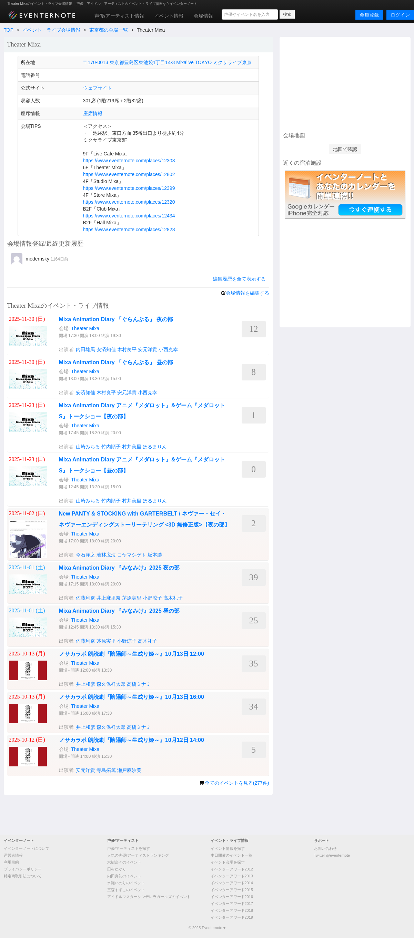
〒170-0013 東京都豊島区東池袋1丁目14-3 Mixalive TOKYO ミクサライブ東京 (167, 62)
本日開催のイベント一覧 (231, 855)
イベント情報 (168, 16)
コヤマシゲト (131, 555)
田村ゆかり (116, 869)
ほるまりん (155, 446)
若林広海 (106, 555)
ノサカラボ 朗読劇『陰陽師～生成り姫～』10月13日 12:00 (131, 654)
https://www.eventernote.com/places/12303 (129, 160)
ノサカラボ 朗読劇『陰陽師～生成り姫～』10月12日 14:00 (131, 740)
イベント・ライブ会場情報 (51, 30)
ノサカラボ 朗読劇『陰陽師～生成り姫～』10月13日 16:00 (131, 697)
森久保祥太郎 (111, 684)
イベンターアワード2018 (232, 910)
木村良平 (127, 349)
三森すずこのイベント (126, 890)
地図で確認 (345, 149)
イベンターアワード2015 (232, 890)
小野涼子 (152, 598)
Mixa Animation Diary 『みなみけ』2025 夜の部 (119, 568)
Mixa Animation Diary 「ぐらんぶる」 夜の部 (116, 319)
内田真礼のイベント (124, 876)
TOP (8, 30)
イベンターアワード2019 (232, 917)
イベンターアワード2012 (232, 869)
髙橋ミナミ (139, 684)
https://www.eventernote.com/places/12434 (129, 215)
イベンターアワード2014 (232, 883)
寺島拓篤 (106, 770)
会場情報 (203, 16)
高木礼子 (173, 598)
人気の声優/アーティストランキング (138, 855)
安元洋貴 (147, 349)
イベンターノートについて (26, 848)
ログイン (400, 15)
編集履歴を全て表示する (239, 279)
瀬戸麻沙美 (129, 770)
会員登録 (369, 15)
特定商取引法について (23, 876)
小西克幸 (168, 349)
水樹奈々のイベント (124, 862)
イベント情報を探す (228, 848)
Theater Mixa (85, 328)
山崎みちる (88, 446)
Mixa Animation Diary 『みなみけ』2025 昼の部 (119, 611)
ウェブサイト (97, 88)
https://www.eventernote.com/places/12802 (129, 174)
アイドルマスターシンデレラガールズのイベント (149, 897)
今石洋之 (85, 555)
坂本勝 (155, 555)
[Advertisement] (345, 83)
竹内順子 (111, 446)
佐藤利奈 (85, 598)
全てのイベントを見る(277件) (237, 783)
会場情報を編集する (247, 293)
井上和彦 (85, 684)
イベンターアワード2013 (232, 876)
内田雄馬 (85, 349)
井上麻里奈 (109, 598)
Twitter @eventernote (332, 855)
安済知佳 (106, 349)
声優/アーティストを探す (128, 848)
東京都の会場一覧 (108, 30)
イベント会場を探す (228, 862)
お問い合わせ (325, 848)
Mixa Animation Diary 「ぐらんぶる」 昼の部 (116, 362)
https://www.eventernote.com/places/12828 (129, 229)
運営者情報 (13, 855)
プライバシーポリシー (23, 869)
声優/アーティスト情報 (119, 16)
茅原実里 (131, 598)
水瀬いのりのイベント (126, 883)
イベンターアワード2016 (232, 897)
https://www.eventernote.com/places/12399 (129, 188)
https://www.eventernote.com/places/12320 (129, 202)
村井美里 (131, 446)
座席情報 (92, 113)
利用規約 (11, 862)
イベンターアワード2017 (232, 903)
